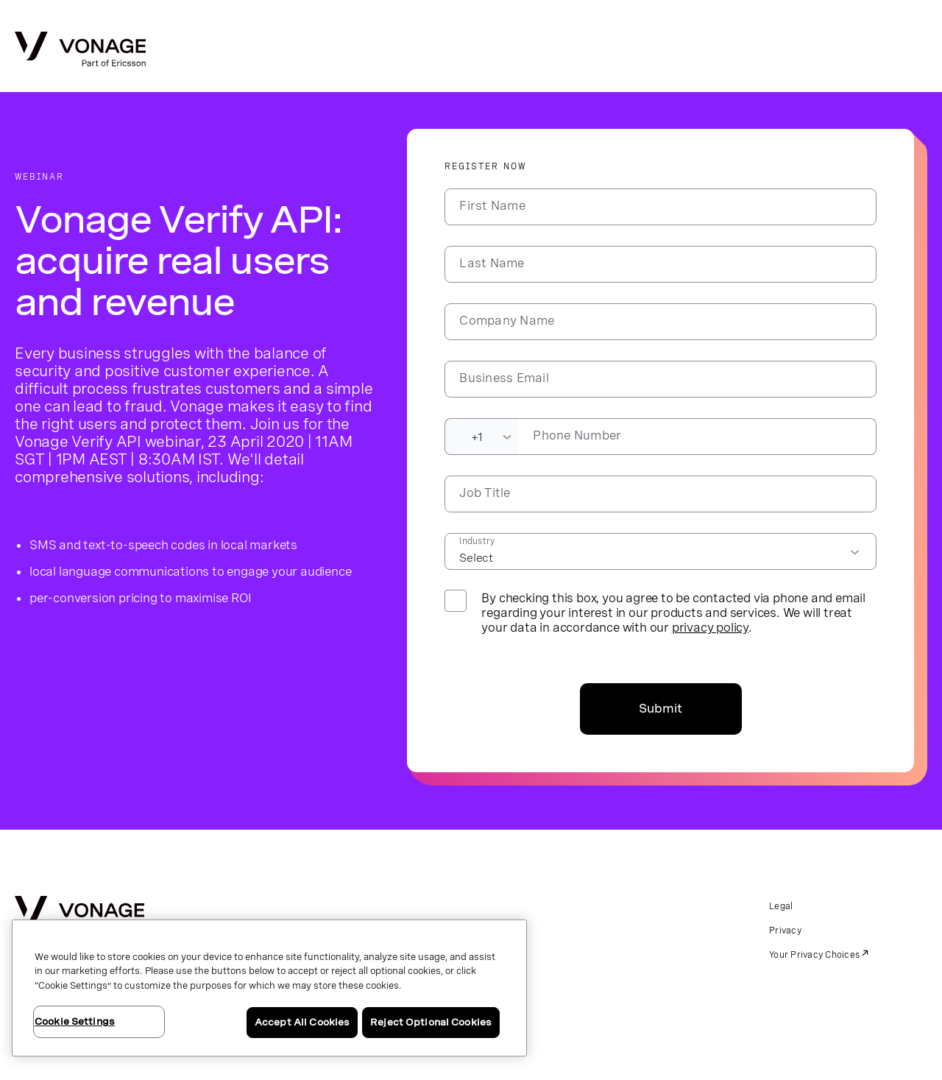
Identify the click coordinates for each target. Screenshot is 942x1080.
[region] (269, 988)
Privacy (785, 930)
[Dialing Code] (481, 436)
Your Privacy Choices (814, 955)
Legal (781, 906)
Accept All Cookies (302, 1022)
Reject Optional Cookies (431, 1022)
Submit (660, 709)
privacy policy (710, 627)
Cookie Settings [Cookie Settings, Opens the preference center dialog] (75, 1021)
